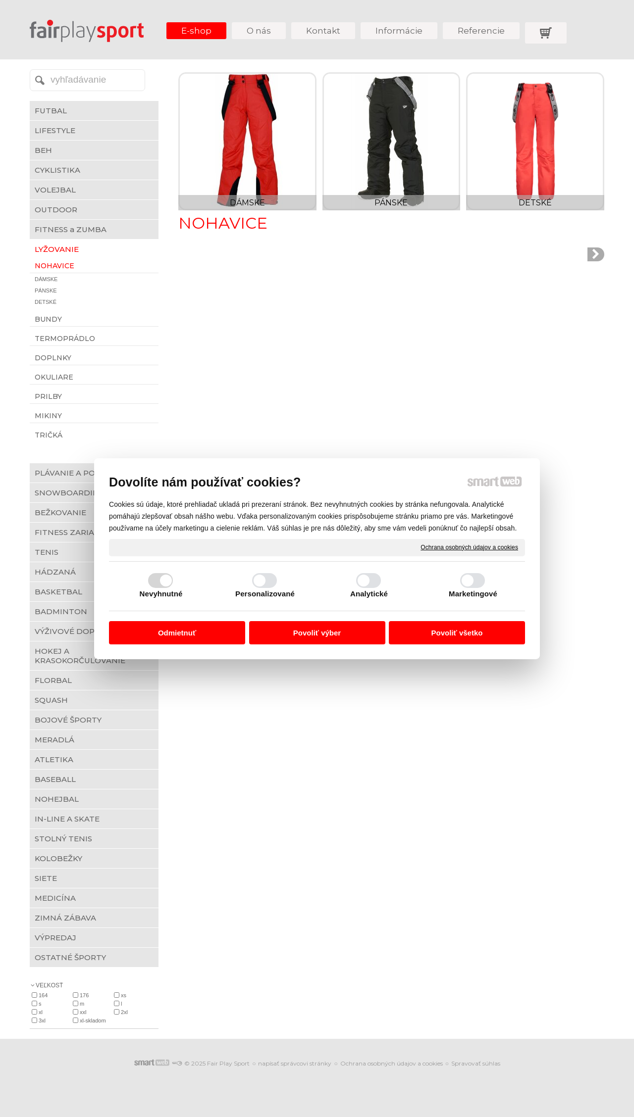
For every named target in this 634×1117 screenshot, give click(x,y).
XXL (83, 1012)
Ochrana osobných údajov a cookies (469, 546)
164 (43, 995)
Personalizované (265, 593)
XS (123, 995)
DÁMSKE (247, 202)
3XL (42, 1020)
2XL (124, 1012)
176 (84, 995)
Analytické (369, 593)
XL (41, 1012)
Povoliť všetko (457, 633)
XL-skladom (93, 1020)
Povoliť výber (317, 633)
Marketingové (473, 593)
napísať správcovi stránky (294, 1063)
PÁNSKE (391, 202)
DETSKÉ (535, 202)
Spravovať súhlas (475, 1063)
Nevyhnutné (161, 593)
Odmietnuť (177, 633)
